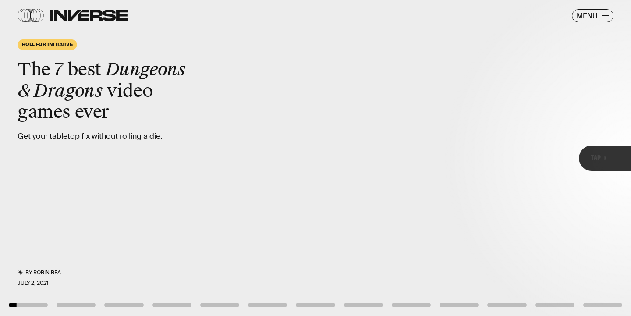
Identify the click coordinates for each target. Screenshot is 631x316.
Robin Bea (47, 272)
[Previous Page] (104, 158)
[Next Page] (419, 158)
